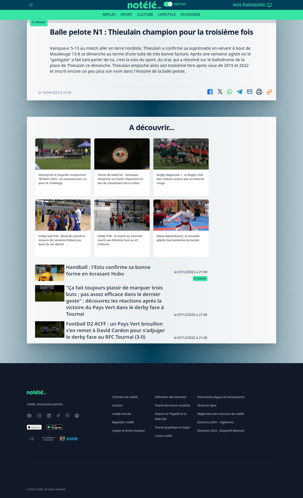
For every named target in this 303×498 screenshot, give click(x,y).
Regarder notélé (123, 422)
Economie (190, 14)
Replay (109, 14)
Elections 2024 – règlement (215, 422)
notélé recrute (121, 414)
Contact (117, 405)
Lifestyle (167, 14)
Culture (145, 14)
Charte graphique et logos (172, 427)
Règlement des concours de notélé (220, 414)
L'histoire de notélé (125, 397)
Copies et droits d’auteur (128, 431)
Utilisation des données (170, 397)
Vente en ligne (207, 405)
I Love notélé (163, 436)
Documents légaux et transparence (221, 397)
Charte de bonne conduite (172, 405)
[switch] (168, 4)
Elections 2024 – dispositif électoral (220, 431)
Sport (126, 14)
